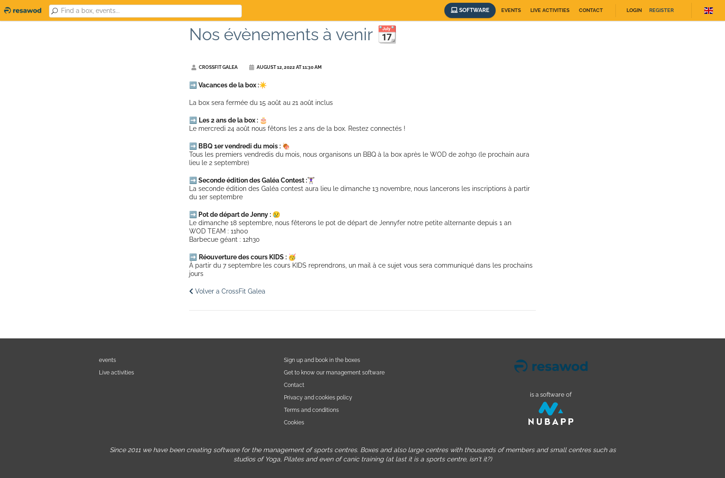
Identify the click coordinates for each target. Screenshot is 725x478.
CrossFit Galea (214, 67)
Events (511, 10)
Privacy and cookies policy (318, 397)
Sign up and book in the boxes (322, 359)
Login (634, 10)
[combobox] (150, 11)
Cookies (294, 422)
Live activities (550, 10)
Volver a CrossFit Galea (227, 291)
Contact (591, 10)
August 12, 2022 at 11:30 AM (285, 67)
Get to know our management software (334, 372)
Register (661, 10)
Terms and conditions (311, 409)
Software (470, 10)
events (107, 359)
